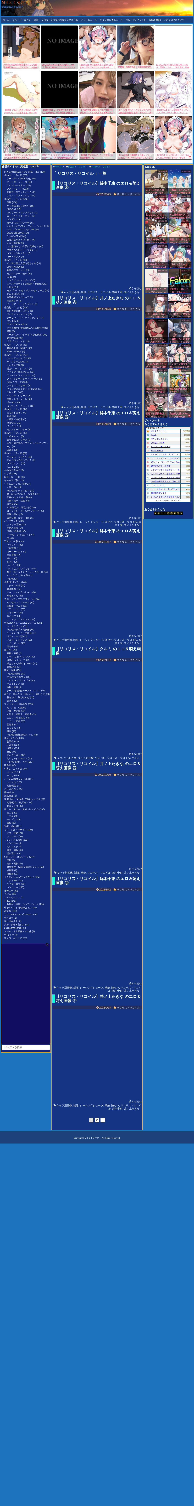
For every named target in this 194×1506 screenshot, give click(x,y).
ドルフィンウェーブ (17, 314)
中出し (10, 775)
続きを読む (135, 288)
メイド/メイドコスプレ (18, 680)
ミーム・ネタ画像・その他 (17, 931)
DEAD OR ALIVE (15, 324)
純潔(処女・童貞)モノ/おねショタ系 (22, 799)
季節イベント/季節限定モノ (18, 907)
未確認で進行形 (15, 419)
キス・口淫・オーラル (15, 829)
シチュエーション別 (14, 483)
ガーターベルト (15, 551)
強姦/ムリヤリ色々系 (17, 497)
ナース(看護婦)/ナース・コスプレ (24, 690)
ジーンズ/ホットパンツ (18, 656)
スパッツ (11, 616)
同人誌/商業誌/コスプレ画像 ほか (21, 172)
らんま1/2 (12, 467)
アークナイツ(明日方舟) (19, 178)
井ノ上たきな (131, 292)
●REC (7, 901)
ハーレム (11, 782)
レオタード (12, 612)
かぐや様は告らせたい (18, 205)
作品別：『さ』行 (13, 260)
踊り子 (10, 646)
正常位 (10, 745)
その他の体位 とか (17, 762)
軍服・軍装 (12, 687)
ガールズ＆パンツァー (18, 222)
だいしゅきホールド (17, 758)
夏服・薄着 (12, 653)
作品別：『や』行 (13, 433)
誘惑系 (10, 504)
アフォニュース (89, 20)
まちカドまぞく (15, 412)
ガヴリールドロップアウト (20, 212)
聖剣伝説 (11, 287)
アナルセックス (12, 897)
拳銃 (83, 872)
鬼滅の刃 (11, 209)
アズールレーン (15, 188)
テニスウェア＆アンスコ (19, 619)
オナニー (8, 890)
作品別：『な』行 (13, 344)
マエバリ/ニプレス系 (17, 575)
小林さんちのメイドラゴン (20, 249)
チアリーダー (13, 609)
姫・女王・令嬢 (15, 707)
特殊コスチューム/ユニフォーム (20, 622)
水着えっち (12, 595)
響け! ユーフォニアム (17, 368)
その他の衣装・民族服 (18, 629)
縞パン (10, 558)
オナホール (12, 880)
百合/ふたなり (11, 789)
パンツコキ (12, 843)
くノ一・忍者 (13, 721)
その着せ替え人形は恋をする (21, 263)
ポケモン (11, 402)
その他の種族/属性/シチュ (20, 734)
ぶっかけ (11, 772)
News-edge (155, 20)
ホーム (6, 20)
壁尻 (9, 860)
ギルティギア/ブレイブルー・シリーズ (26, 226)
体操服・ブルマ (15, 606)
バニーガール (13, 643)
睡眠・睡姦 (12, 850)
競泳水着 (11, 589)
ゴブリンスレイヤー (17, 253)
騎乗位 (10, 741)
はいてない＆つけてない (19, 568)
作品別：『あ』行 (13, 175)
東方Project (12, 338)
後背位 (10, 748)
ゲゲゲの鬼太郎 (15, 236)
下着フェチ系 (11, 541)
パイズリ (11, 819)
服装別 (7, 650)
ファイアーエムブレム (18, 372)
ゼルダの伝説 (13, 294)
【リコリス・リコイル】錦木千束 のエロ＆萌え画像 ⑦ (98, 185)
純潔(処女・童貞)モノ (18, 802)
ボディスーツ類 (15, 636)
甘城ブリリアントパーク (19, 192)
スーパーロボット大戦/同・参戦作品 (25, 283)
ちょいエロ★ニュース (111, 20)
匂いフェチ (12, 846)
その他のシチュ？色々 (18, 490)
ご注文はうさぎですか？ (19, 239)
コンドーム (12, 887)
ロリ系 (7, 473)
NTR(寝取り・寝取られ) (19, 507)
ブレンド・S (13, 392)
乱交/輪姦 (12, 785)
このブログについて (174, 20)
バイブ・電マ (13, 884)
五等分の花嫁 (13, 243)
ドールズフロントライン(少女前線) (24, 334)
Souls (9, 277)
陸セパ (108, 522)
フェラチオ (12, 836)
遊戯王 (10, 450)
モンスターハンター (17, 429)
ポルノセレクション (136, 20)
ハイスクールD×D (16, 361)
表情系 (7, 911)
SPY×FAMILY (14, 266)
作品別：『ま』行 (13, 409)
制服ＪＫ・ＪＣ (12, 477)
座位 (9, 751)
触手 (9, 731)
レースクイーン (15, 626)
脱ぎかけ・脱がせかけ (18, 697)
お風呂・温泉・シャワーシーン (23, 904)
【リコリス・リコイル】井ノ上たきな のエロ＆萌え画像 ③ (98, 765)
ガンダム (11, 219)
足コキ (10, 812)
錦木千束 (117, 292)
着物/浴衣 (12, 667)
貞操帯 (10, 870)
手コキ (10, 816)
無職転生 (11, 422)
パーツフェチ (11, 521)
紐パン (10, 561)
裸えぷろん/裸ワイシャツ (19, 663)
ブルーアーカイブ (21, 20)
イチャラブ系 (11, 480)
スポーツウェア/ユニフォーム (19, 599)
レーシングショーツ (91, 522)
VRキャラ (9, 934)
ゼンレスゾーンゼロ (17, 273)
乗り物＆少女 (11, 921)
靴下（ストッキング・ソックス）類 (25, 572)
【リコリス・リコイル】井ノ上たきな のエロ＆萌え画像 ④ (98, 300)
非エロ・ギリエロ (13, 938)
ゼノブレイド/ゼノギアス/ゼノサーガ (25, 290)
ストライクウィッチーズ (19, 280)
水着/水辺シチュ (12, 582)
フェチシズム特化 (13, 839)
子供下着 (11, 548)
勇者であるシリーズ (17, 439)
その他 (10, 578)
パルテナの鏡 (13, 365)
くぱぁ (7, 894)
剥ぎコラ (8, 917)
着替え (10, 700)
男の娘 (7, 792)
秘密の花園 (12, 528)
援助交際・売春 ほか (18, 517)
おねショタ (12, 806)
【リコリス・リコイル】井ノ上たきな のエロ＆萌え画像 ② (98, 998)
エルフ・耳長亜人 (16, 717)
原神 (36, 20)
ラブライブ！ (13, 463)
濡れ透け (11, 853)
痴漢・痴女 (12, 514)
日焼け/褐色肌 (14, 531)
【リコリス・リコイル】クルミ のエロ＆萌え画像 (98, 651)
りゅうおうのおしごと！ (19, 460)
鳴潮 (9, 416)
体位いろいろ (11, 738)
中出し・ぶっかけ (13, 768)
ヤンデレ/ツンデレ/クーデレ (18, 914)
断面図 (7, 765)
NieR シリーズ (14, 351)
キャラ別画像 (71, 292)
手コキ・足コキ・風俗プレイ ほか (21, 809)
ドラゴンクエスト (16, 341)
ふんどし (11, 565)
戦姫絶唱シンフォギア (18, 297)
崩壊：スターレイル (17, 399)
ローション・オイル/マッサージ (23, 511)
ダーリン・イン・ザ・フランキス (24, 317)
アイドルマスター (16, 185)
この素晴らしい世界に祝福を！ (23, 246)
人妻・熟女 (12, 487)
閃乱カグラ (12, 300)
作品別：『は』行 (13, 355)
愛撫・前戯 (10, 826)
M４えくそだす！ (17, 2)
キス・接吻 (12, 833)
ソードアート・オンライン (20, 304)
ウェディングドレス (17, 639)
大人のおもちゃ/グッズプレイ (19, 877)
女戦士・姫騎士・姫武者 (19, 714)
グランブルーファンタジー (20, 229)
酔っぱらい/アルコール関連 (21, 494)
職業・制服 (10, 670)
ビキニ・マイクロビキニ (19, 592)
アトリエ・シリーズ (17, 182)
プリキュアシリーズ (17, 385)
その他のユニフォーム (18, 602)
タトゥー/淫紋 (14, 524)
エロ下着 (11, 555)
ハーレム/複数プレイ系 (16, 778)
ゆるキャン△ (13, 436)
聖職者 (10, 724)
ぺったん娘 (70, 757)
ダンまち (11, 321)
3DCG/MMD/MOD (13, 928)
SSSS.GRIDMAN (15, 233)
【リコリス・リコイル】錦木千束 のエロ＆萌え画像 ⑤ (98, 533)
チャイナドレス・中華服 (19, 633)
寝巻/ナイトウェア (16, 660)
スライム (11, 728)
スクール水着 (13, 585)
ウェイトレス (13, 684)
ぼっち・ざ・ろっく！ (18, 405)
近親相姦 (8, 795)
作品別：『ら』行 (13, 453)
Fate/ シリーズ (14, 382)
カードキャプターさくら (19, 216)
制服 (83, 292)
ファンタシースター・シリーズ (23, 378)
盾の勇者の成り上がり (18, 311)
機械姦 (10, 873)
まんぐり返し (13, 755)
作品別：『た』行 (13, 307)
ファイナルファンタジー (19, 375)
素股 (9, 823)
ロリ (59, 757)
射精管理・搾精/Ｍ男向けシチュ (23, 867)
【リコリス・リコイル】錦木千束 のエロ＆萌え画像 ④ (98, 880)
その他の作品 (11, 470)
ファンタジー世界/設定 (16, 704)
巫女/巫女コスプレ (16, 677)
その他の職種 (13, 673)
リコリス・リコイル (17, 456)
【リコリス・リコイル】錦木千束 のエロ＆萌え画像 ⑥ (98, 415)
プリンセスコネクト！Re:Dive (22, 389)
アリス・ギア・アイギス (19, 195)
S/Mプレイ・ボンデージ (16, 856)
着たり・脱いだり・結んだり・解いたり (24, 694)
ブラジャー (12, 544)
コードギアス (13, 256)
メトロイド (12, 426)
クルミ (135, 757)
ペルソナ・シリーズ (17, 395)
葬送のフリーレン (16, 270)
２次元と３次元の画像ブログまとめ (60, 20)
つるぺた (100, 757)
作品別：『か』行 (13, 199)
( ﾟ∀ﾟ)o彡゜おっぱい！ (17, 534)
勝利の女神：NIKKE (17, 348)
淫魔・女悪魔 (13, 711)
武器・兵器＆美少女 (14, 924)
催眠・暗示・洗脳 (16, 500)
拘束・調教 (12, 863)
